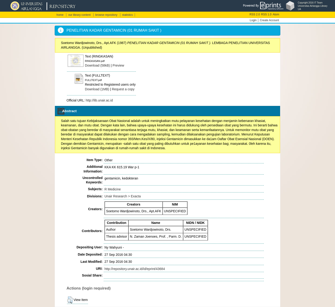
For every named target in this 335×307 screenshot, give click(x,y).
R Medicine (112, 189)
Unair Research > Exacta (122, 196)
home (60, 15)
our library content (79, 15)
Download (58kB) (97, 65)
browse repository (106, 15)
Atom (276, 14)
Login (253, 20)
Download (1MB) (97, 89)
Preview (118, 65)
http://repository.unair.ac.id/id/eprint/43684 (134, 269)
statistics (127, 15)
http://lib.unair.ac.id (99, 100)
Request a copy (123, 89)
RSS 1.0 (266, 14)
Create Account (269, 20)
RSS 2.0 (255, 14)
